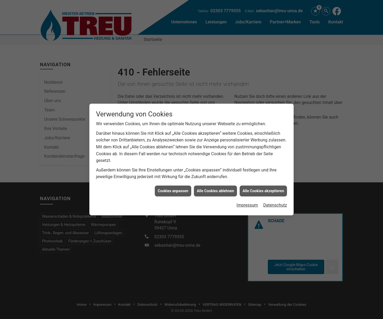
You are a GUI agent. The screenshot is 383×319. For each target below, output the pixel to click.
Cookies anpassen (173, 189)
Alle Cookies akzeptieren (263, 189)
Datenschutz (275, 203)
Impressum (247, 203)
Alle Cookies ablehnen (215, 189)
